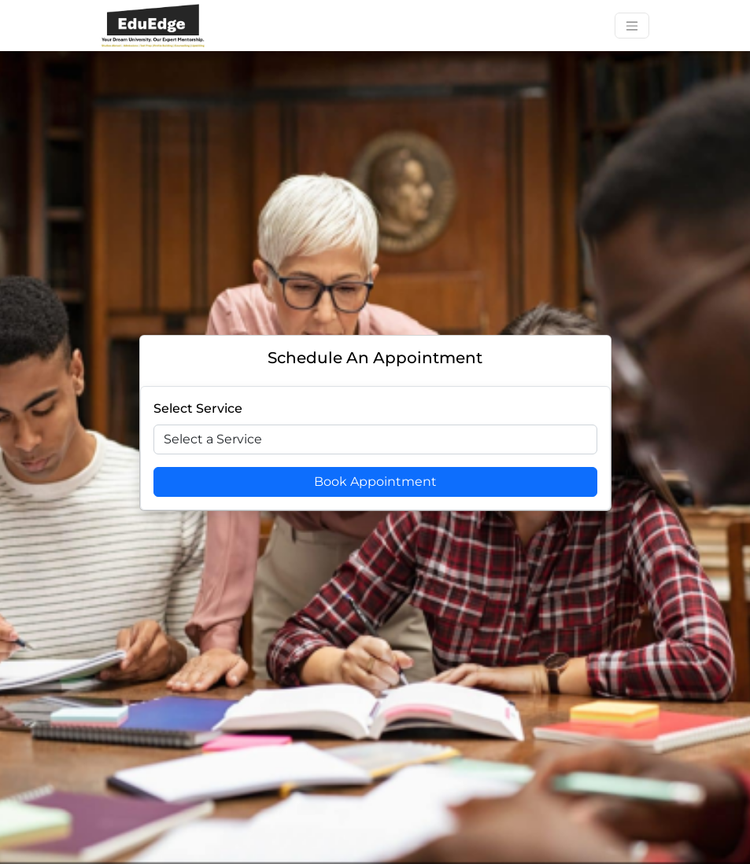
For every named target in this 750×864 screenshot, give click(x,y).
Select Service (197, 408)
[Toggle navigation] (632, 26)
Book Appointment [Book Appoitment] (375, 481)
